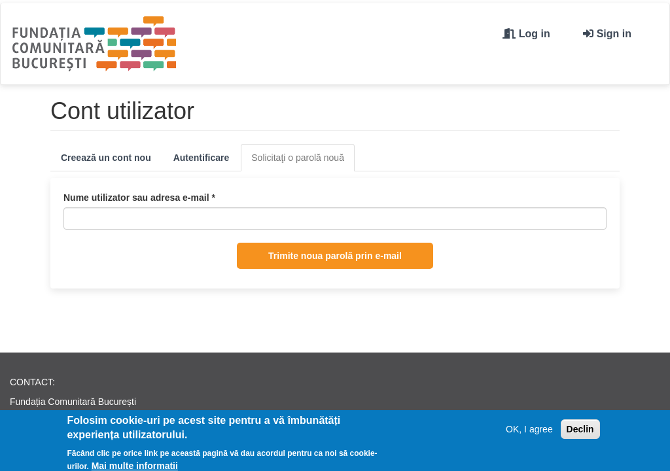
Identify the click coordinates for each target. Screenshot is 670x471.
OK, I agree (529, 431)
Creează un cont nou (106, 157)
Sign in (614, 33)
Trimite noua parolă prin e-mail (335, 256)
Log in (534, 33)
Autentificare (201, 157)
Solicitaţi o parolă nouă (303, 161)
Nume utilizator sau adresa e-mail (139, 197)
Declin (580, 431)
